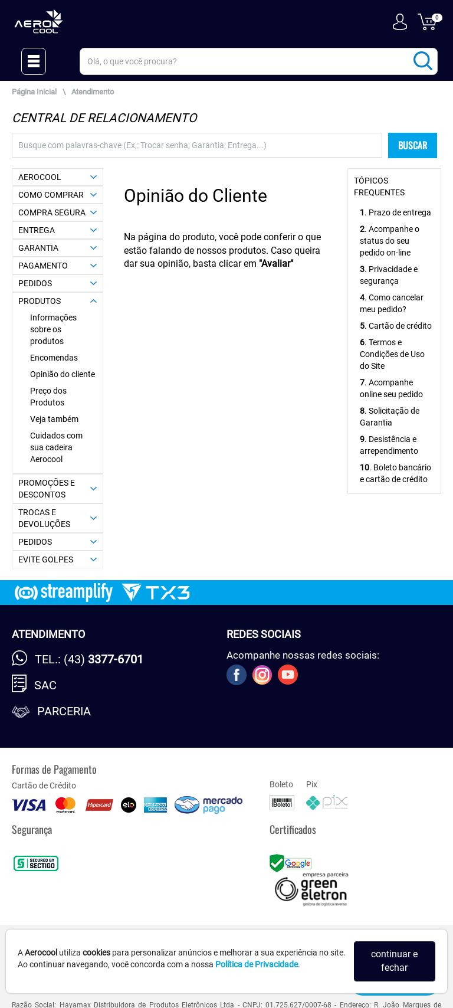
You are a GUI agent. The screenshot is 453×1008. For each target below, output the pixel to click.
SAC (45, 685)
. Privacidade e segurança (389, 275)
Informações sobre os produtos (53, 329)
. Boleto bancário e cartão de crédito (395, 473)
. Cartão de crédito (396, 325)
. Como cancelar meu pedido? (392, 303)
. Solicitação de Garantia (389, 416)
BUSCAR (412, 145)
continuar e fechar (394, 960)
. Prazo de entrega (395, 212)
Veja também (54, 419)
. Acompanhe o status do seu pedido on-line (389, 240)
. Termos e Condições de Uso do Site (392, 354)
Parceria (64, 711)
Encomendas (54, 357)
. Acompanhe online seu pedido (391, 388)
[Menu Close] (33, 61)
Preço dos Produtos (48, 396)
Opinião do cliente (62, 374)
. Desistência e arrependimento (389, 445)
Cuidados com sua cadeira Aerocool (56, 447)
